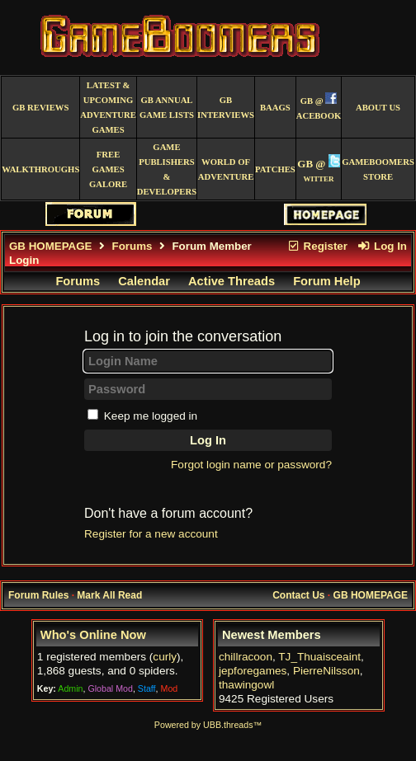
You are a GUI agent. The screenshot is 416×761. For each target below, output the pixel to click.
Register (316, 246)
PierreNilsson (326, 671)
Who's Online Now (93, 634)
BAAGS (275, 107)
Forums (132, 246)
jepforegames (252, 671)
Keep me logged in (150, 416)
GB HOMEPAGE (50, 246)
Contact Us (298, 595)
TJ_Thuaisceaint (319, 657)
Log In (382, 246)
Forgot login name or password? (251, 464)
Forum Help (326, 281)
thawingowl (246, 685)
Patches (275, 169)
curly (165, 657)
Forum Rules (38, 595)
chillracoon (245, 657)
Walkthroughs (40, 169)
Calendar (144, 281)
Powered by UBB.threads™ (208, 725)
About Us (378, 107)
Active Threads (231, 281)
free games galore (108, 169)
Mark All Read (109, 595)
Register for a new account (151, 534)
